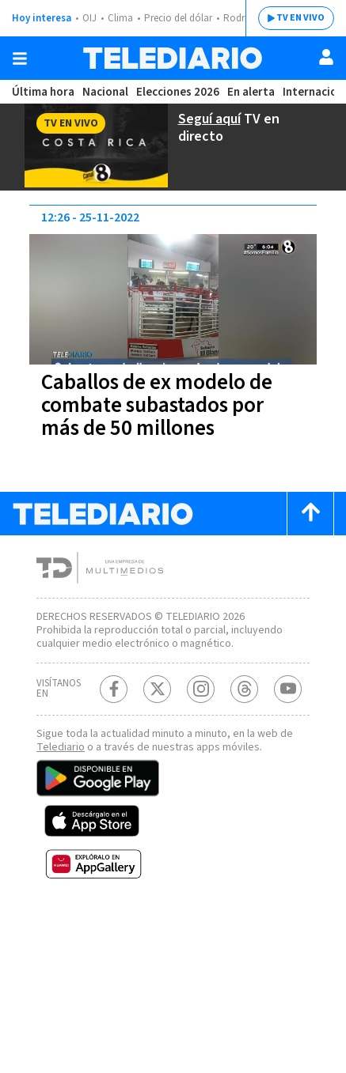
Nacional (104, 92)
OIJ (89, 19)
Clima (121, 19)
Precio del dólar (182, 19)
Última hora (42, 92)
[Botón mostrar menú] (20, 58)
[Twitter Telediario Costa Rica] (157, 700)
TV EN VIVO (288, 18)
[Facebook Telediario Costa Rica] (113, 700)
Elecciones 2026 (178, 92)
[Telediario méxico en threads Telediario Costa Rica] (244, 700)
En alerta (253, 92)
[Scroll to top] (310, 511)
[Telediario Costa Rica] (173, 58)
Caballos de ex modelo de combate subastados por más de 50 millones (164, 403)
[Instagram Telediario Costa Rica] (201, 700)
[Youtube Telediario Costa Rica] (288, 700)
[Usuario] (326, 57)
